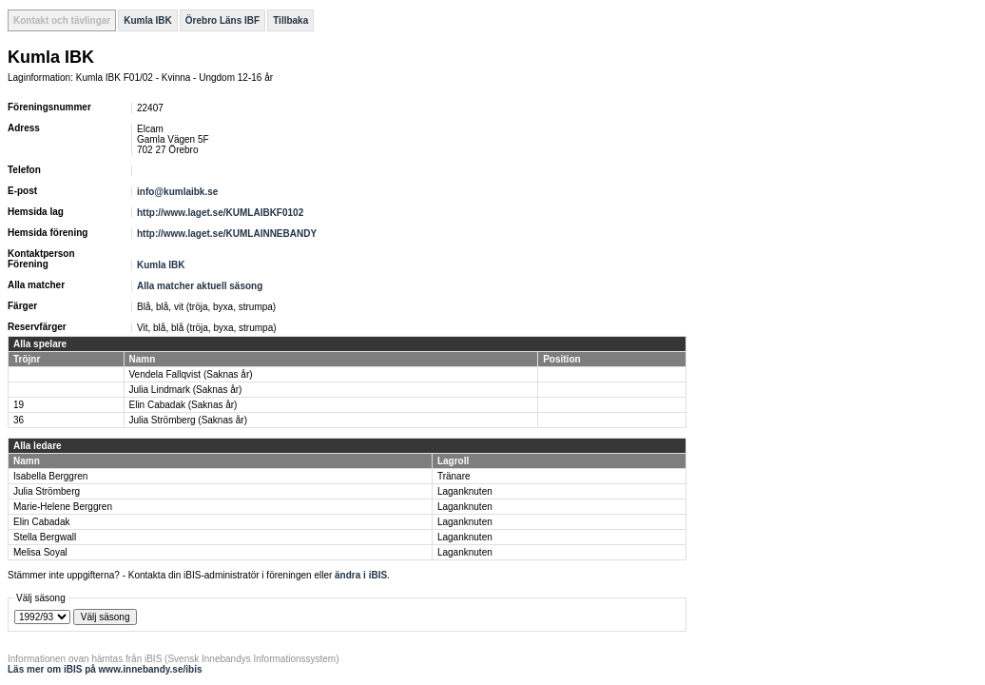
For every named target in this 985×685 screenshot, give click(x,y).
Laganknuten (464, 491)
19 (18, 405)
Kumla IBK (148, 20)
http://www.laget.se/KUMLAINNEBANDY (227, 233)
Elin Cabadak (41, 522)
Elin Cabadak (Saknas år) (183, 405)
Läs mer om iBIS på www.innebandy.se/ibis (105, 669)
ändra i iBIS (361, 575)
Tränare (454, 476)
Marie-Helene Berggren (62, 506)
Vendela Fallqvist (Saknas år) (191, 374)
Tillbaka (290, 20)
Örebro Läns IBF (222, 20)
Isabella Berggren (50, 476)
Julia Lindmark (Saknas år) (185, 389)
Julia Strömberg (46, 491)
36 (18, 420)
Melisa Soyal (40, 552)
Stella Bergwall (44, 537)
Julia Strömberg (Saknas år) (188, 420)
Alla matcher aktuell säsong (199, 286)
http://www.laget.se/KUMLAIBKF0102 (220, 212)
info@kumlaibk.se (177, 191)
